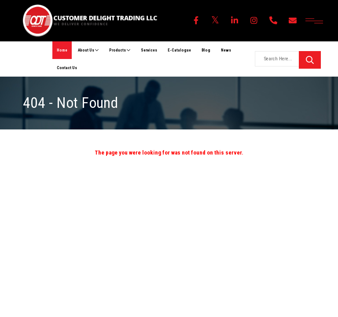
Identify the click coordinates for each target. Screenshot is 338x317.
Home (62, 50)
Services (149, 50)
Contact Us (67, 68)
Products (119, 50)
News (226, 50)
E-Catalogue (179, 50)
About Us (88, 50)
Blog (206, 50)
